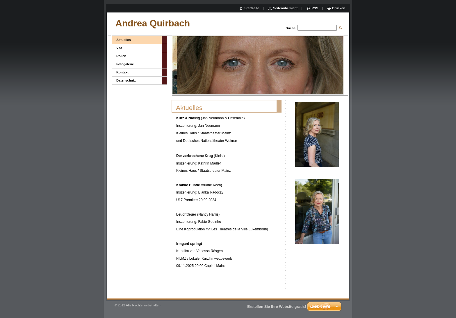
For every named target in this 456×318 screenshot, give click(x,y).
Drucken (338, 8)
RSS (314, 8)
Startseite (251, 8)
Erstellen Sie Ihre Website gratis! (276, 306)
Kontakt (122, 72)
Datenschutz (126, 80)
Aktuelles (123, 39)
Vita (119, 48)
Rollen (121, 56)
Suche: (291, 28)
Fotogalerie (125, 64)
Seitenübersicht (285, 8)
